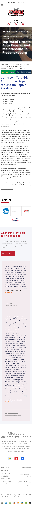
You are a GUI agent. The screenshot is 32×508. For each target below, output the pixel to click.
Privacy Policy (25, 497)
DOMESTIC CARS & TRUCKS (19, 36)
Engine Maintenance (11, 413)
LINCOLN (6, 38)
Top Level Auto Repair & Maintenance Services (16, 34)
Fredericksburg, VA (11, 305)
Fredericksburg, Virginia (13, 415)
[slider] (8, 292)
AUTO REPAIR (5, 473)
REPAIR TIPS (5, 476)
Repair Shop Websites (21, 495)
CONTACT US (5, 479)
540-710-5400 (23, 175)
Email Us (28, 485)
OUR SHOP (4, 470)
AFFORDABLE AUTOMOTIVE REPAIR (14, 32)
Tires (6, 303)
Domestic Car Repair (7, 189)
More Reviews (8, 253)
